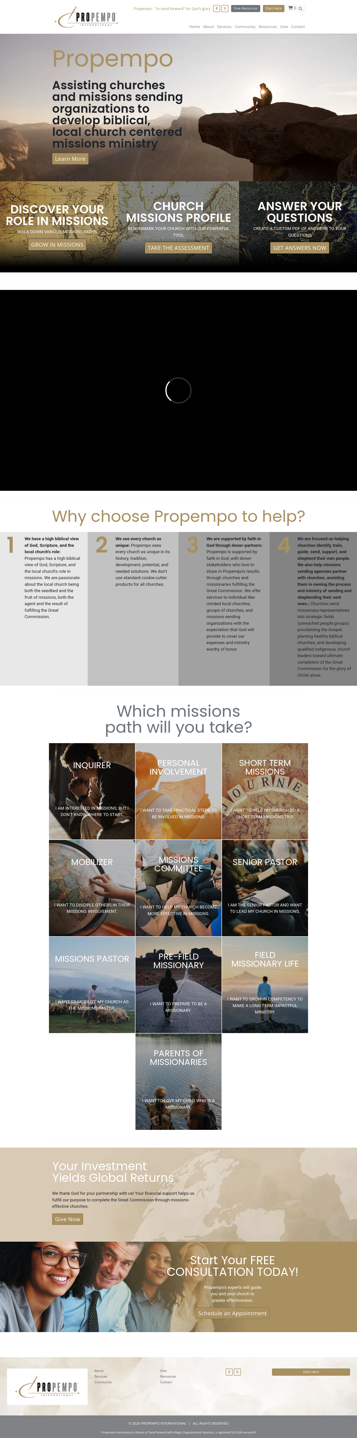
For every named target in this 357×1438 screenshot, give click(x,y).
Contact (298, 26)
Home (194, 26)
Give (284, 26)
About (208, 26)
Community (103, 1382)
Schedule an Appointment (232, 1313)
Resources (168, 1376)
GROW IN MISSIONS (57, 244)
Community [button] (245, 26)
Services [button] (224, 26)
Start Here (274, 8)
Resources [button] (268, 26)
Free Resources (246, 8)
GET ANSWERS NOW (299, 247)
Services (100, 1376)
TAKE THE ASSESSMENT (178, 247)
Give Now (67, 1219)
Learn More (70, 158)
